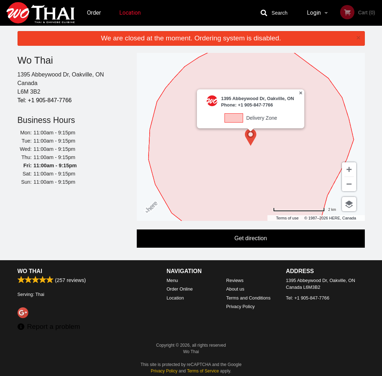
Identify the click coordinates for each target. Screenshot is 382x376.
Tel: (45, 100)
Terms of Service (203, 370)
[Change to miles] (304, 209)
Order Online (95, 17)
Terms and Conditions (248, 298)
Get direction (250, 238)
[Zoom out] (349, 184)
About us (235, 289)
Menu (172, 280)
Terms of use (287, 218)
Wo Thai (30, 271)
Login (314, 12)
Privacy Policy (240, 306)
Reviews (234, 280)
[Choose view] (349, 204)
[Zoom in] (349, 169)
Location (130, 12)
